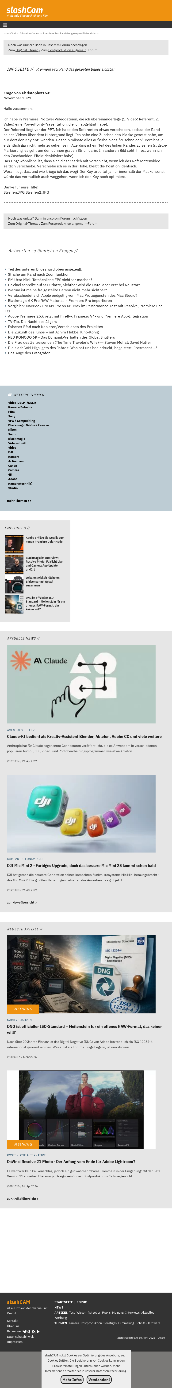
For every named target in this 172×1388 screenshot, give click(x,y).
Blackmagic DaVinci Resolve (28, 425)
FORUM (82, 1302)
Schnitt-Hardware (148, 1323)
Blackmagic (16, 439)
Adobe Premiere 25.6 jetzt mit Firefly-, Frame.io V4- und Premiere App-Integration (78, 316)
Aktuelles (147, 1313)
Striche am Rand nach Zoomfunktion (38, 274)
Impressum (15, 1342)
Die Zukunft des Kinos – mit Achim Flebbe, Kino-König (53, 332)
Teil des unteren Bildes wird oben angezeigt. (45, 269)
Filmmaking (126, 1323)
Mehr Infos (72, 1379)
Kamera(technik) (20, 484)
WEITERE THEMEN (25, 395)
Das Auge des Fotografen (29, 353)
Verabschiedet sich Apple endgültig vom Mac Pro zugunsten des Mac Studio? (72, 295)
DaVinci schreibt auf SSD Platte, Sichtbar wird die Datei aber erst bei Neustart (74, 284)
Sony (11, 416)
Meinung (118, 1313)
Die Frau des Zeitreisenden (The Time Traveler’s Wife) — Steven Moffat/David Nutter (79, 342)
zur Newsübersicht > (22, 902)
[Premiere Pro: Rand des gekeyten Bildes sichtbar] (71, 33)
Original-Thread (26, 50)
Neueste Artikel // (24, 929)
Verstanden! (99, 1379)
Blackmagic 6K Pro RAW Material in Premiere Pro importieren (60, 300)
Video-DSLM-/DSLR (22, 403)
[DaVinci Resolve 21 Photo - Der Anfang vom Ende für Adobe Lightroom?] (81, 1110)
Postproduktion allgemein (67, 50)
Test (72, 1313)
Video (12, 448)
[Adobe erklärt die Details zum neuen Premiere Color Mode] (14, 545)
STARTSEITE (63, 1302)
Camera (13, 470)
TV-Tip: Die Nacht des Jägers (32, 321)
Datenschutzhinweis (20, 1337)
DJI (10, 452)
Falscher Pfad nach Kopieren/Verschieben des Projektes (55, 326)
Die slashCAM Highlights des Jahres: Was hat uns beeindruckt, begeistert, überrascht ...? (82, 347)
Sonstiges (110, 1323)
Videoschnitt (17, 443)
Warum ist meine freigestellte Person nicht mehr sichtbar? (57, 290)
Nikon (12, 430)
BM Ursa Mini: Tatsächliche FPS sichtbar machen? (50, 279)
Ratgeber (94, 1313)
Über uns (13, 1326)
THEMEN (60, 1323)
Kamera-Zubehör (20, 407)
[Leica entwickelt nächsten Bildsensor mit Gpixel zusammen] (14, 585)
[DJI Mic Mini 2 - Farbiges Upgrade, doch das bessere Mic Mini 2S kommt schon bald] (81, 814)
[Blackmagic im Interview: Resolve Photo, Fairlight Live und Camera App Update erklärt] (14, 565)
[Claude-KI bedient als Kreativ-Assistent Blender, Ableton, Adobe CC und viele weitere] (81, 685)
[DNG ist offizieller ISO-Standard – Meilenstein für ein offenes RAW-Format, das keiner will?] (14, 605)
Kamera (13, 457)
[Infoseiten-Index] (29, 33)
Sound (12, 434)
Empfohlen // (17, 528)
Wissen (81, 1313)
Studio (13, 488)
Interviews (132, 1313)
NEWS (58, 1307)
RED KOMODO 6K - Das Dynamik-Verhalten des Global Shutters (61, 337)
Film (11, 412)
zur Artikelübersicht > (23, 1199)
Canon (12, 466)
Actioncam (16, 461)
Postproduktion (91, 1323)
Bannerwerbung (18, 1331)
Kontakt (12, 1321)
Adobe (12, 479)
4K (10, 475)
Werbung (60, 1318)
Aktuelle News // (23, 638)
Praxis (106, 1313)
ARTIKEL (61, 1313)
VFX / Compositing (21, 421)
